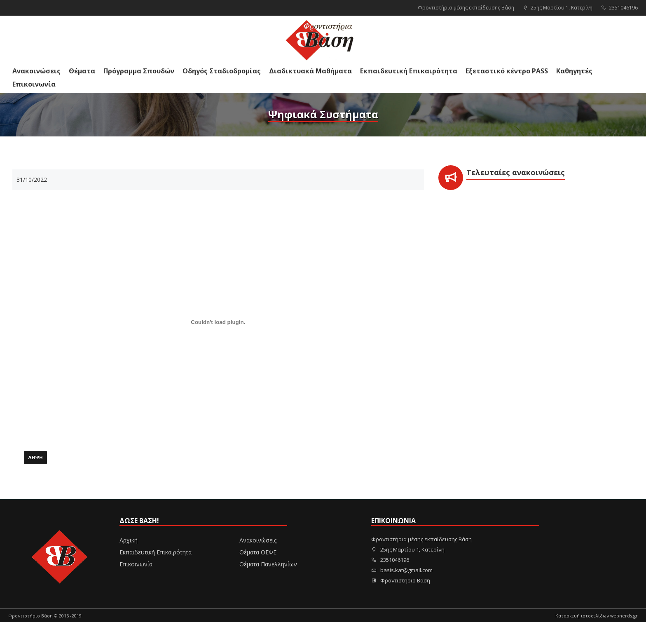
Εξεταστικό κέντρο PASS (507, 70)
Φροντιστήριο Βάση (400, 580)
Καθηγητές (574, 70)
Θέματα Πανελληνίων (268, 564)
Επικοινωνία (34, 84)
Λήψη (35, 458)
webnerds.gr (624, 616)
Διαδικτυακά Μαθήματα (310, 70)
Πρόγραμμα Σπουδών (138, 70)
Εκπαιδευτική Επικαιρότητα (408, 70)
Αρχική (128, 540)
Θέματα (82, 70)
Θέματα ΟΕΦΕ (257, 552)
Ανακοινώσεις (36, 70)
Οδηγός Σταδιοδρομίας (222, 70)
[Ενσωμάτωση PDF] (218, 322)
